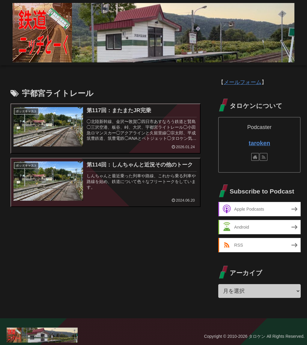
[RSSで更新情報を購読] (263, 157)
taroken (259, 143)
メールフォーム (242, 82)
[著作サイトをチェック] (255, 157)
